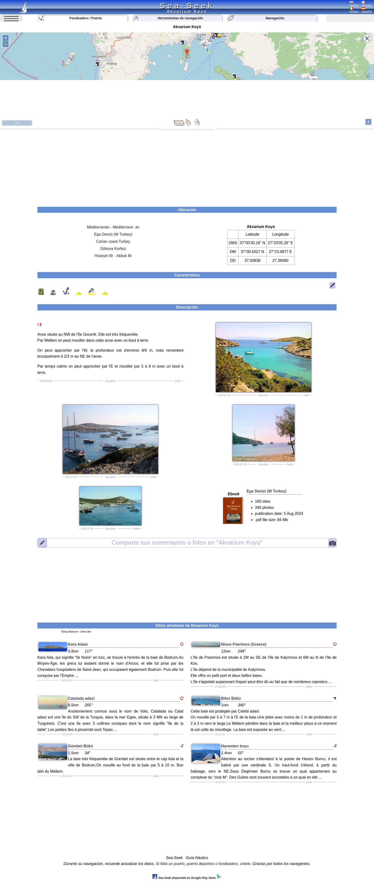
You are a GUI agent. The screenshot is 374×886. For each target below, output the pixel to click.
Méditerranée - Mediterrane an (113, 227)
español (367, 10)
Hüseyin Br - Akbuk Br (113, 256)
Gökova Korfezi (113, 249)
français (367, 4)
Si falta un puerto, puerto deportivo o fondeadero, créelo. (203, 864)
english (354, 4)
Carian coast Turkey (113, 241)
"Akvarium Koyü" (187, 542)
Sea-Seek (187, 5)
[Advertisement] (187, 166)
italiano (354, 10)
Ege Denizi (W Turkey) (113, 234)
